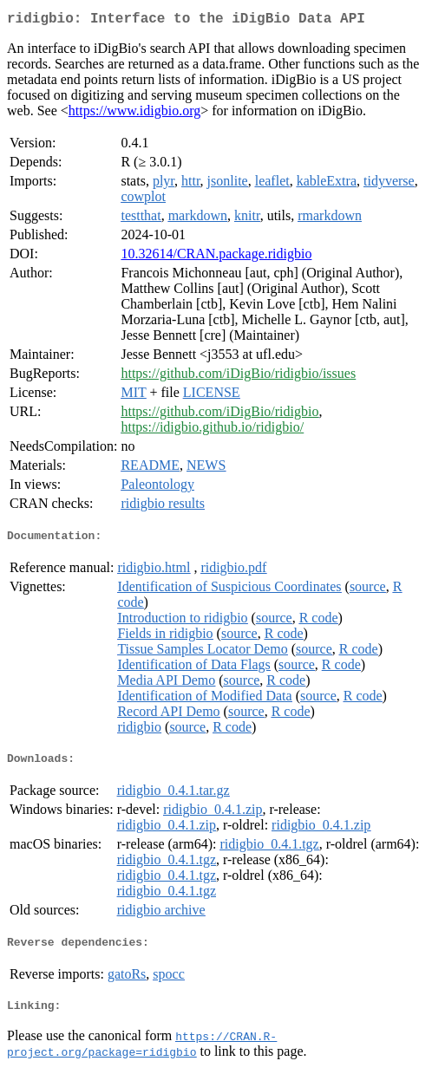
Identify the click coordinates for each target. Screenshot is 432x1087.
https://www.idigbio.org (134, 114)
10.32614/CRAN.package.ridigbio (216, 257)
